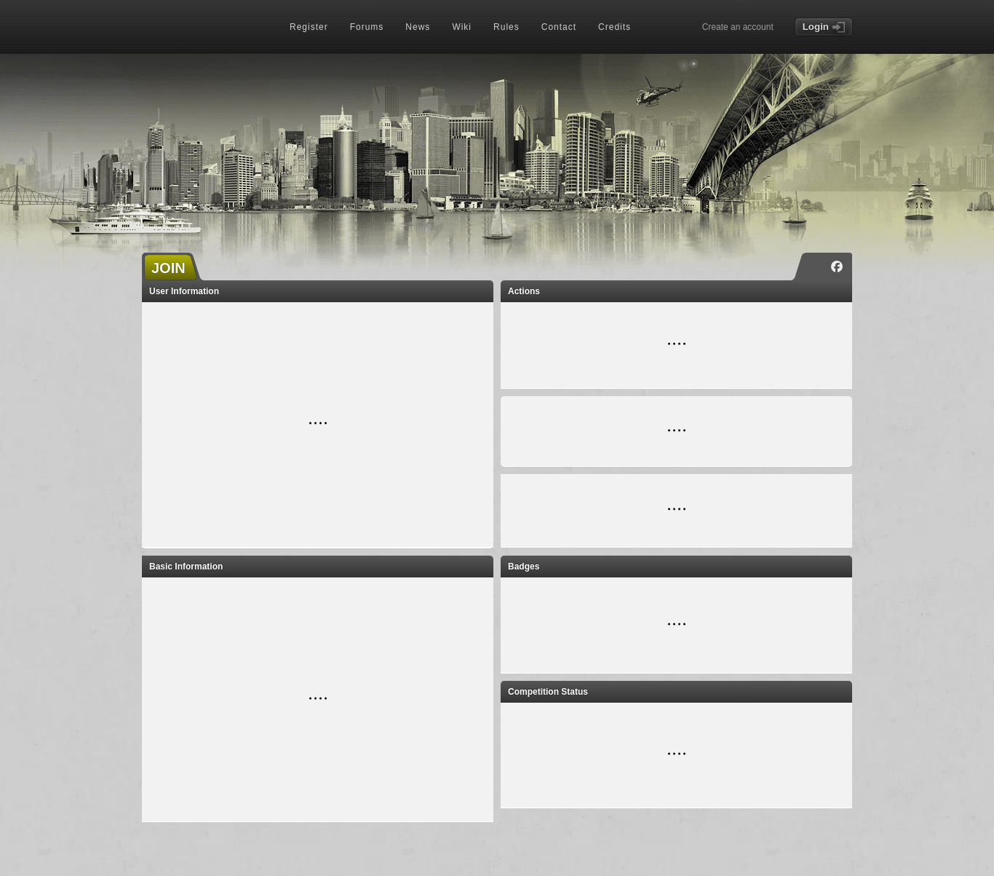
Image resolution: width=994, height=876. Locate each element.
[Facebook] (836, 266)
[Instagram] (815, 266)
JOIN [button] (168, 268)
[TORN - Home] (204, 28)
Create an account (738, 27)
